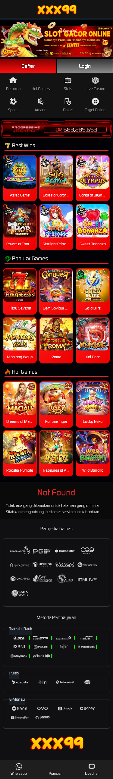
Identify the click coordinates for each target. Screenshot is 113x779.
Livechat (92, 769)
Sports (13, 105)
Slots (68, 84)
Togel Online (95, 105)
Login (85, 66)
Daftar (28, 66)
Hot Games (41, 84)
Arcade (41, 105)
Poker (68, 105)
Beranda (13, 84)
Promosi (55, 769)
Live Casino (95, 84)
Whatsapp (19, 769)
